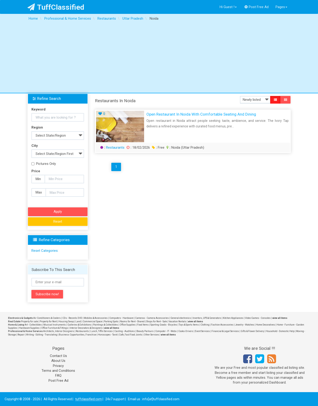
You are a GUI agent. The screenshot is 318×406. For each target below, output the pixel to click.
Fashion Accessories (222, 324)
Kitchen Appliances (233, 318)
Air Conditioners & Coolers (47, 318)
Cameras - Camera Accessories (152, 318)
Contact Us (58, 356)
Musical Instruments (54, 324)
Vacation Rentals (177, 321)
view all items (279, 318)
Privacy (58, 366)
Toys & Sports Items (189, 324)
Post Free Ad (257, 7)
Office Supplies (128, 324)
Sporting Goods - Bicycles (163, 324)
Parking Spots (111, 321)
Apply (58, 211)
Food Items (143, 324)
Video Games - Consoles (258, 318)
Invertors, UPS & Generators (207, 318)
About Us (58, 361)
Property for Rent (48, 321)
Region (37, 127)
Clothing (204, 324)
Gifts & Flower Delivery (252, 331)
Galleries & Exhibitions (79, 324)
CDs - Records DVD (72, 318)
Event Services (202, 331)
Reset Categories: (44, 251)
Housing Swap (66, 321)
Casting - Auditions (124, 331)
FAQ (58, 375)
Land (78, 321)
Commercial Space (92, 321)
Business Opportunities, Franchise (77, 334)
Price (35, 171)
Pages (281, 7)
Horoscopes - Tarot (107, 334)
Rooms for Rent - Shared (132, 321)
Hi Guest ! (228, 7)
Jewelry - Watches (244, 324)
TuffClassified (56, 7)
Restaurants (115, 147)
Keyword (38, 109)
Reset (57, 221)
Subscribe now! (47, 294)
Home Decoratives (265, 324)
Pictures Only (43, 164)
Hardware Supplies (29, 328)
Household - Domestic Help (280, 331)
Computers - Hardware (121, 318)
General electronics (180, 318)
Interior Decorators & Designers (86, 328)
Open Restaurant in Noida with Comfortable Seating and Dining (201, 114)
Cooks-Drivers (185, 331)
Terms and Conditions (58, 371)
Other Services (151, 334)
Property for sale (29, 321)
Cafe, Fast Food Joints (130, 334)
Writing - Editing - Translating (41, 334)
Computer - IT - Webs (166, 331)
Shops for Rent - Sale (156, 321)
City (34, 146)
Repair (21, 334)
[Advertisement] (159, 58)
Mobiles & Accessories (96, 318)
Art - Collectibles (33, 324)
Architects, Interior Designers (58, 331)
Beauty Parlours (145, 331)
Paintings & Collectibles (105, 324)
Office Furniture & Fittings (54, 328)
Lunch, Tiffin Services (102, 331)
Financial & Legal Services (225, 331)
